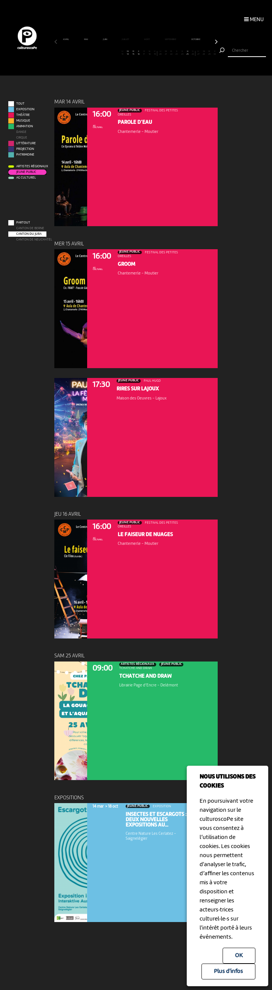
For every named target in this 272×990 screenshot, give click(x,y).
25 (187, 53)
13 (122, 53)
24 (182, 53)
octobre (196, 39)
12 (116, 53)
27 (198, 53)
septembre (171, 39)
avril (66, 39)
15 (133, 53)
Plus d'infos (228, 971)
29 (209, 53)
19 (154, 53)
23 (176, 53)
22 (171, 53)
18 (149, 53)
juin (105, 39)
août (147, 39)
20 (160, 53)
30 (214, 53)
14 (127, 53)
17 (143, 53)
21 (165, 53)
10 (106, 53)
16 (138, 53)
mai (86, 39)
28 (203, 53)
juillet (125, 39)
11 (111, 53)
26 (193, 53)
